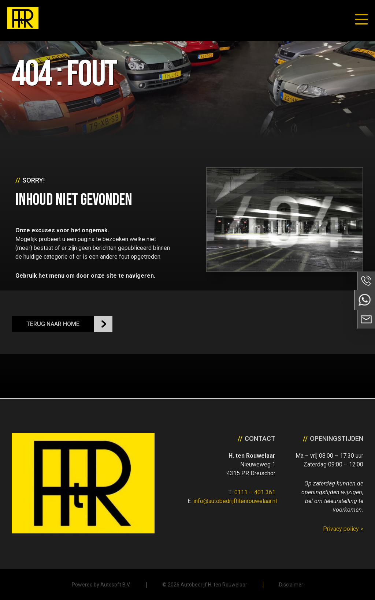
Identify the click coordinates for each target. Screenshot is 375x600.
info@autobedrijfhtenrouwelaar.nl (235, 501)
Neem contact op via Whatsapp (364, 300)
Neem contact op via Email (366, 319)
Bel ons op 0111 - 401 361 (366, 280)
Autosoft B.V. (115, 585)
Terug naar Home (52, 323)
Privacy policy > (343, 528)
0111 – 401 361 (254, 492)
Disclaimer (291, 585)
